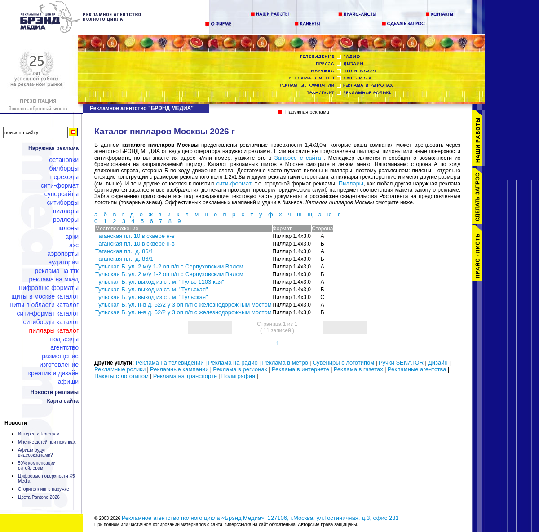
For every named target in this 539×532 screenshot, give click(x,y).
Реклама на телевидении (170, 362)
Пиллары (66, 211)
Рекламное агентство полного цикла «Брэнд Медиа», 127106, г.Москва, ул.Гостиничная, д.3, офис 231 (260, 517)
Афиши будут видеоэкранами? (35, 452)
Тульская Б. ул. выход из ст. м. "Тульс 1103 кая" (159, 281)
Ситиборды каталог (51, 322)
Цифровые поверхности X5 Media (46, 479)
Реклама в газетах (359, 369)
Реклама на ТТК (57, 271)
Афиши (68, 381)
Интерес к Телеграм (39, 433)
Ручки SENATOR (401, 362)
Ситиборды (63, 202)
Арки (72, 236)
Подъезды (64, 339)
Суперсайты (61, 194)
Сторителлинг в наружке (43, 489)
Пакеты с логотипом (121, 376)
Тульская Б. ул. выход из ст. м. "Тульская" (151, 289)
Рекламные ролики (120, 369)
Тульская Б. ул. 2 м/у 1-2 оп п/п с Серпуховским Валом (169, 266)
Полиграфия (238, 376)
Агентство (64, 347)
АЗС (74, 245)
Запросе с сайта (297, 157)
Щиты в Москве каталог (45, 296)
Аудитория (64, 262)
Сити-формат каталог (48, 313)
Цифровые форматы (49, 288)
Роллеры (66, 219)
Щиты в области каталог (44, 305)
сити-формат (234, 183)
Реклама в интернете (300, 369)
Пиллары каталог (54, 330)
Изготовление (59, 364)
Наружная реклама (53, 148)
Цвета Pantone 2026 (39, 497)
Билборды (64, 168)
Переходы (64, 177)
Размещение (60, 356)
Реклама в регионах (240, 369)
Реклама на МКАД (54, 279)
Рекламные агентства (418, 369)
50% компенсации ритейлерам (37, 465)
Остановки (64, 160)
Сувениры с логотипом (343, 362)
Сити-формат (60, 185)
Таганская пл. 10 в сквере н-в (135, 236)
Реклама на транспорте (185, 376)
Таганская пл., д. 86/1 (124, 251)
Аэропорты (63, 254)
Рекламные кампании (179, 369)
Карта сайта (63, 401)
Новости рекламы (55, 392)
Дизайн (438, 362)
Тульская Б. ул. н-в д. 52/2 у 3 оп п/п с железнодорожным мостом (183, 304)
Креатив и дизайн (53, 373)
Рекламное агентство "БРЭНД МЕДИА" (142, 108)
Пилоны (68, 228)
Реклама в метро (285, 362)
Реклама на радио (232, 362)
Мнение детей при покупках (47, 442)
